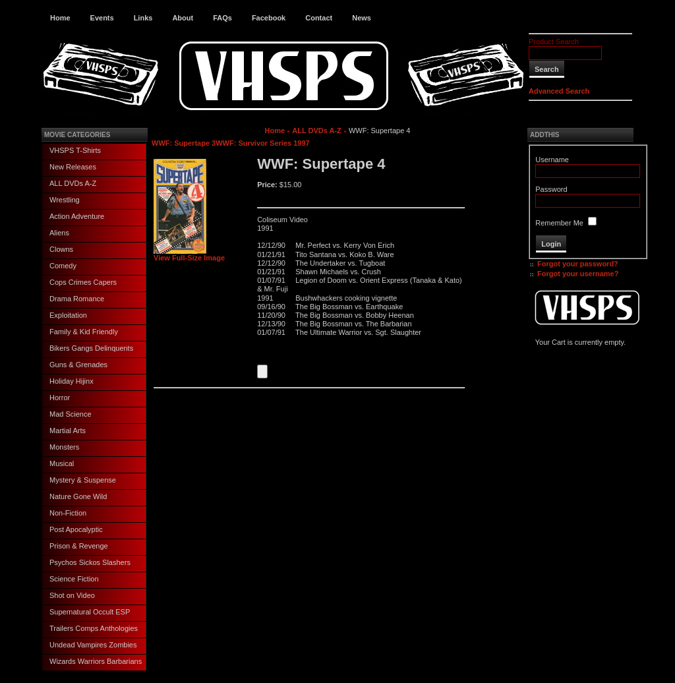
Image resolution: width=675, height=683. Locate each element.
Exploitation (68, 315)
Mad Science (70, 414)
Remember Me (559, 223)
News (361, 18)
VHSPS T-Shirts (75, 150)
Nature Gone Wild (78, 496)
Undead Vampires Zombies (92, 645)
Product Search (554, 41)
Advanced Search (559, 91)
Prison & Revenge (78, 546)
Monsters (64, 447)
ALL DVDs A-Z (72, 183)
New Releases (72, 167)
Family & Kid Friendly (83, 332)
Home (60, 18)
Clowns (61, 249)
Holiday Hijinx (71, 381)
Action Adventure (76, 216)
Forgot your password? (577, 264)
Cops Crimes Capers (83, 282)
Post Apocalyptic (76, 529)
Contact (318, 18)
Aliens (59, 233)
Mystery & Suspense (82, 480)
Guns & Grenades (78, 365)
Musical (61, 463)
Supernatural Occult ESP (89, 612)
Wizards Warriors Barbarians (95, 661)
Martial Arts (67, 430)
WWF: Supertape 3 (184, 143)
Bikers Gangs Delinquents (91, 348)
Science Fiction (74, 579)
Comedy (62, 266)
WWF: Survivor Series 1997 (262, 143)
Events (102, 18)
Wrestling (64, 200)
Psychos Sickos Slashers (90, 562)
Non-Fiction (67, 513)
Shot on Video (72, 595)
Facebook (268, 18)
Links (143, 18)
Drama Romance (76, 299)
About (182, 18)
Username (552, 159)
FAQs (222, 18)
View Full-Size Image (189, 254)
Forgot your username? (577, 274)
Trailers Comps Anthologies (93, 628)
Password (551, 189)
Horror (59, 397)
